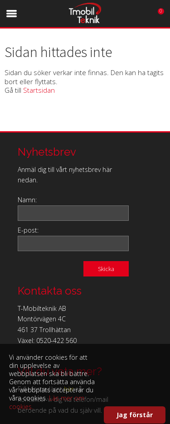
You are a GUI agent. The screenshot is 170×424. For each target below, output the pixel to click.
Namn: (27, 199)
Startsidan (39, 90)
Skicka (106, 269)
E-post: (28, 230)
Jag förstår (135, 414)
